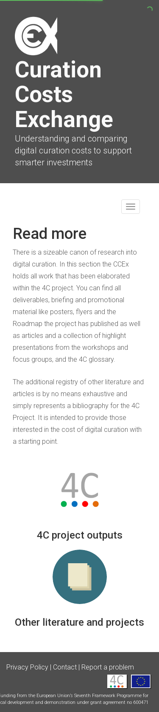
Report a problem (107, 667)
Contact (65, 667)
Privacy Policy (27, 667)
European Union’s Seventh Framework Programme (89, 695)
